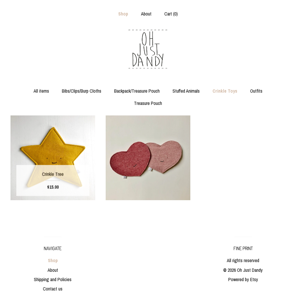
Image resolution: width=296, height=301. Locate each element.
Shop (123, 14)
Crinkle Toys (225, 91)
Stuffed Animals (186, 91)
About (146, 14)
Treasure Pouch (148, 103)
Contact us (52, 289)
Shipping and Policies (53, 279)
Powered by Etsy (243, 279)
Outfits (256, 91)
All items (41, 91)
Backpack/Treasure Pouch (137, 91)
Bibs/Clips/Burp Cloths (81, 91)
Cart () (171, 14)
